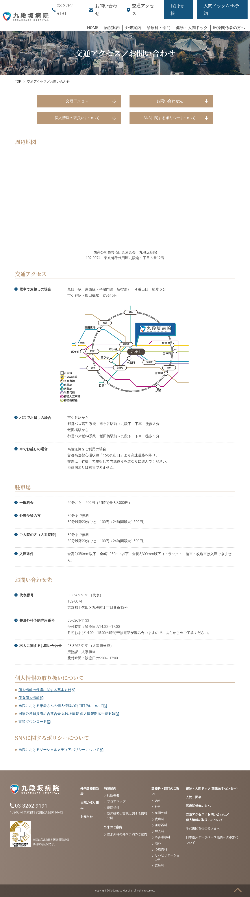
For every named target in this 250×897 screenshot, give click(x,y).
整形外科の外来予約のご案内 (127, 834)
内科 (158, 801)
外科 (158, 806)
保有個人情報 (29, 698)
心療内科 (161, 849)
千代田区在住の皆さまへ (203, 828)
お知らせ (86, 816)
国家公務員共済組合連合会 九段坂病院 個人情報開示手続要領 (67, 714)
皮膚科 (159, 819)
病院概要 (113, 795)
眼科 (158, 843)
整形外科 (161, 813)
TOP (18, 82)
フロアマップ (116, 801)
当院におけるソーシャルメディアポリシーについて (59, 750)
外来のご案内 (113, 827)
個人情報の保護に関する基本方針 (45, 690)
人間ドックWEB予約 (221, 9)
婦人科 (159, 831)
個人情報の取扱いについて (77, 118)
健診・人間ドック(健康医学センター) (211, 788)
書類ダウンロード (33, 721)
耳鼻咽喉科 (162, 837)
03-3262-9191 (31, 806)
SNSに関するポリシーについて (170, 118)
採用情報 (177, 9)
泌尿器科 (161, 825)
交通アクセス (77, 101)
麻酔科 (159, 865)
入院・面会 (193, 797)
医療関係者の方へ (198, 806)
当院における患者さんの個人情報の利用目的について (61, 706)
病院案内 (110, 788)
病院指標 (113, 807)
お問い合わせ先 (170, 101)
